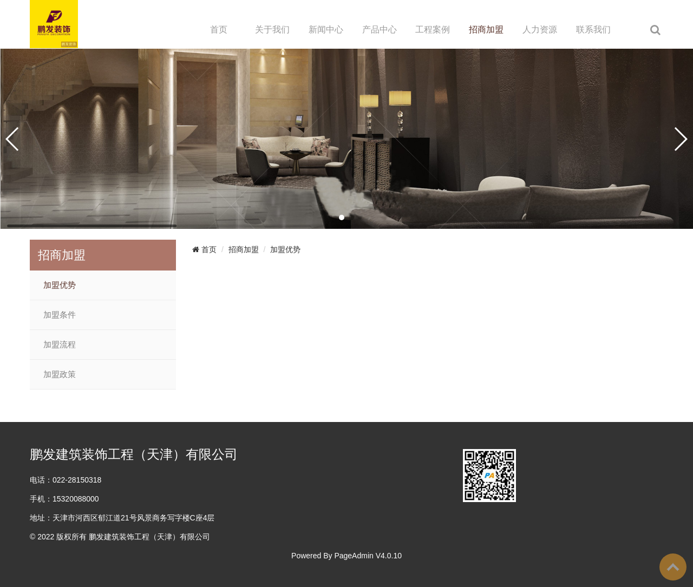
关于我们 (272, 29)
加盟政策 (59, 374)
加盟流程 (59, 344)
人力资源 (539, 29)
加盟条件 (59, 315)
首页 (218, 29)
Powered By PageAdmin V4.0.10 (346, 555)
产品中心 (379, 29)
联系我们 (593, 29)
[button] (341, 217)
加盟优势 (59, 285)
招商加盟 (486, 29)
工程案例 (432, 29)
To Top (673, 567)
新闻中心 (326, 29)
